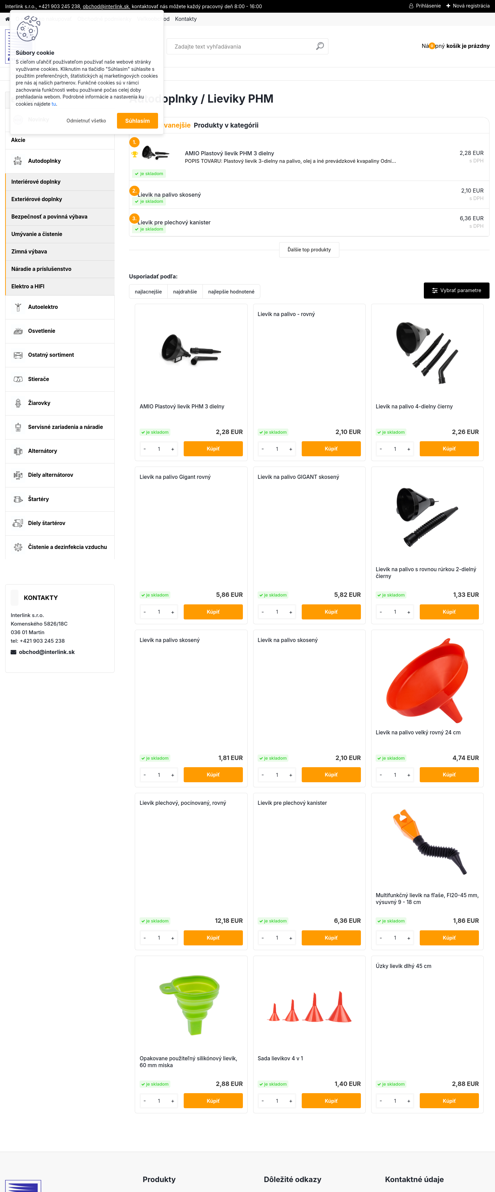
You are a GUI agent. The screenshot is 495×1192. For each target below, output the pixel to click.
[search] (320, 48)
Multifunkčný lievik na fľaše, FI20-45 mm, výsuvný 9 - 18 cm (442, 739)
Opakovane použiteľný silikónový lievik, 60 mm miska (219, 904)
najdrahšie (185, 291)
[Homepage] (7, 19)
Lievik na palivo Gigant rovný (442, 314)
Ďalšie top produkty (309, 249)
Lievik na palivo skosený (347, 477)
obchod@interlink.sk (47, 652)
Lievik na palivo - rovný (255, 314)
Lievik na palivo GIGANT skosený (166, 480)
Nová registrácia (471, 6)
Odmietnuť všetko (86, 120)
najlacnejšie (148, 291)
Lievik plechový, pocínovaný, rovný (262, 643)
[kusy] (150, 449)
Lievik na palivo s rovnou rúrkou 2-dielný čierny (257, 572)
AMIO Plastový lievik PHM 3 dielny (170, 410)
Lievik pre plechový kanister (351, 640)
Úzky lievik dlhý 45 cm (390, 808)
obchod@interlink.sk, (106, 6)
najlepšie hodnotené (231, 291)
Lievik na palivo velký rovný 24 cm (170, 737)
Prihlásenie (428, 6)
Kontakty (186, 19)
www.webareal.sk (273, 1185)
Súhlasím (137, 120)
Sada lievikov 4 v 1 (294, 901)
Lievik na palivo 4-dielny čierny (347, 410)
